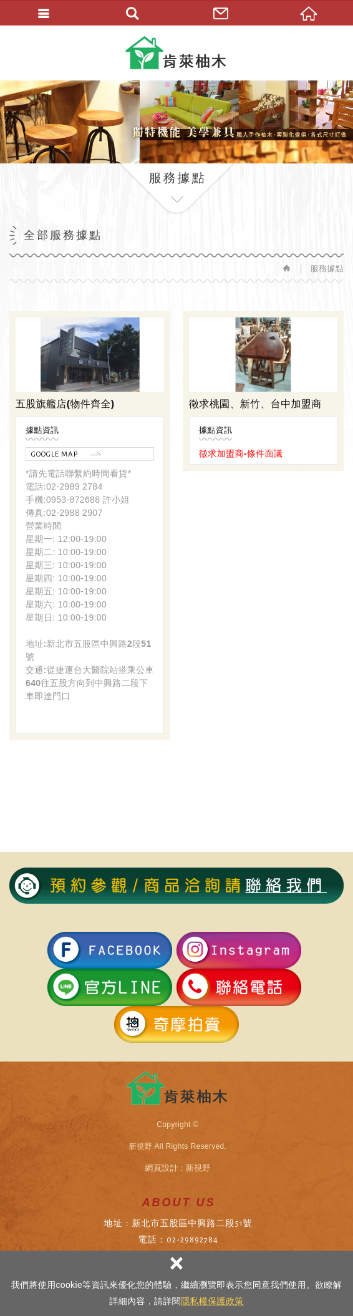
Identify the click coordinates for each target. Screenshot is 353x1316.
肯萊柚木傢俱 (177, 53)
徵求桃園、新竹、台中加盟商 (255, 404)
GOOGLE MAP (54, 454)
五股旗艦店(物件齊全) (65, 404)
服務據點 (327, 268)
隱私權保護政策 (212, 1301)
